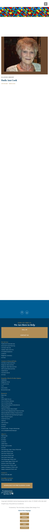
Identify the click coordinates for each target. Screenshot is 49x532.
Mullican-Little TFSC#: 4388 (8, 463)
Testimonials (4, 435)
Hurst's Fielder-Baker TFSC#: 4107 (9, 461)
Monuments (4, 387)
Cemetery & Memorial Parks (8, 362)
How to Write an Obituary (7, 401)
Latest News (4, 443)
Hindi (24, 524)
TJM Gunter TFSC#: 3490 (7, 457)
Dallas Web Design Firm (33, 507)
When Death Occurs (6, 399)
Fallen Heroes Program (7, 416)
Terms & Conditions (18, 503)
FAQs (2, 503)
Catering (3, 420)
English (24, 513)
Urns (2, 385)
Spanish (24, 517)
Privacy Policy (8, 503)
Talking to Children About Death (9, 408)
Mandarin (24, 520)
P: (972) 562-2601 (41, 501)
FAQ (2, 397)
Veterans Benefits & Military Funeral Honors (12, 412)
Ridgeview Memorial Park (7, 364)
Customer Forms (5, 418)
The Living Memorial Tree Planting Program (12, 414)
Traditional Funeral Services (8, 343)
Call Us (24, 329)
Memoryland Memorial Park (8, 368)
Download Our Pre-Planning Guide (17, 485)
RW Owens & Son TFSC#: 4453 (8, 465)
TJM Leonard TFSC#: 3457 (7, 455)
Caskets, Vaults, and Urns (7, 349)
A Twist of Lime (5, 383)
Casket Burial (4, 370)
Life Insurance (4, 422)
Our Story (3, 439)
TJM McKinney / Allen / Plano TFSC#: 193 (11, 449)
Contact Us (24, 335)
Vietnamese (24, 527)
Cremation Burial (5, 372)
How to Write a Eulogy (6, 403)
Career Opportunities (6, 445)
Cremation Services (6, 347)
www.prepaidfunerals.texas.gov (9, 430)
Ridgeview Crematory (6, 355)
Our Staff (3, 437)
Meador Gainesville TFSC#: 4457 (9, 469)
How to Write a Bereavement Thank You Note (12, 410)
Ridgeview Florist (5, 382)
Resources (3, 395)
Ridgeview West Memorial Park (9, 366)
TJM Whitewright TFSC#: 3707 (8, 459)
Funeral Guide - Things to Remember (10, 428)
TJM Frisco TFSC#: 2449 (7, 453)
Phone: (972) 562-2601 (6, 474)
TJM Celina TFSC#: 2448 (7, 451)
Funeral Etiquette (5, 406)
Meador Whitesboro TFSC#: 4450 (9, 467)
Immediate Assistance (6, 351)
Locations (3, 353)
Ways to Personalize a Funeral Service (10, 405)
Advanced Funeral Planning (8, 345)
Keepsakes (3, 380)
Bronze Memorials (5, 389)
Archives (3, 357)
